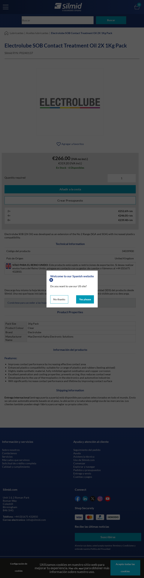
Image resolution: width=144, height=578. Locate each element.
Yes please (85, 299)
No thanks (59, 299)
